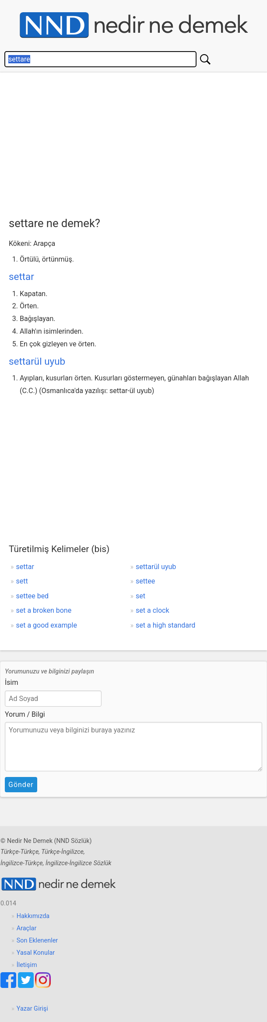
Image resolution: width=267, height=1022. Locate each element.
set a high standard (165, 625)
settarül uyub (37, 361)
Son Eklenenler (37, 940)
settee (145, 581)
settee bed (32, 596)
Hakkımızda (33, 916)
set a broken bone (44, 610)
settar (21, 276)
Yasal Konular (36, 952)
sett (22, 581)
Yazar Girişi (32, 1008)
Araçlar (27, 928)
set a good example (46, 625)
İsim (11, 682)
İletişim (27, 965)
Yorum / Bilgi (25, 714)
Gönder (21, 784)
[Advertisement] (138, 142)
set (140, 596)
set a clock (152, 610)
